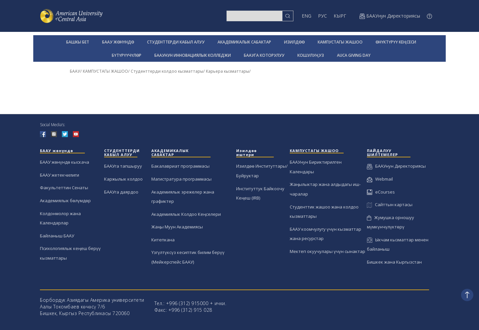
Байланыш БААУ (57, 236)
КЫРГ (340, 16)
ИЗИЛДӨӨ (294, 42)
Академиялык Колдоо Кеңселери (186, 214)
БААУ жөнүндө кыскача (64, 162)
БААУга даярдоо (121, 192)
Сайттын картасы (389, 204)
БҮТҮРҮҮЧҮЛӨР (126, 55)
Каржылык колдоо (123, 179)
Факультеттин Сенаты (64, 188)
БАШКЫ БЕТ (77, 42)
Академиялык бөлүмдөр (65, 201)
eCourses (381, 192)
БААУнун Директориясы (396, 166)
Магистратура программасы (181, 179)
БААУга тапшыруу (123, 166)
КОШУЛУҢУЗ (310, 55)
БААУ (75, 71)
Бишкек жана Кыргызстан (394, 262)
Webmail (380, 179)
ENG (306, 16)
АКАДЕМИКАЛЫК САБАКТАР (244, 42)
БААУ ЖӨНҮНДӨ (118, 42)
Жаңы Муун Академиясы (177, 227)
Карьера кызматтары (227, 71)
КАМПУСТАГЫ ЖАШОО (340, 42)
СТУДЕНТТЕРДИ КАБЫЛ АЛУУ (176, 42)
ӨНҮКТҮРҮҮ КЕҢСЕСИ (396, 42)
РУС (322, 16)
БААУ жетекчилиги (59, 175)
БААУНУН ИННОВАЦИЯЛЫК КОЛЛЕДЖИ (192, 55)
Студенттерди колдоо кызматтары (167, 71)
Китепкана (163, 240)
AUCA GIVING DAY (354, 55)
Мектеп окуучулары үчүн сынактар (327, 251)
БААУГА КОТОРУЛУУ (264, 55)
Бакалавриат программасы (180, 166)
